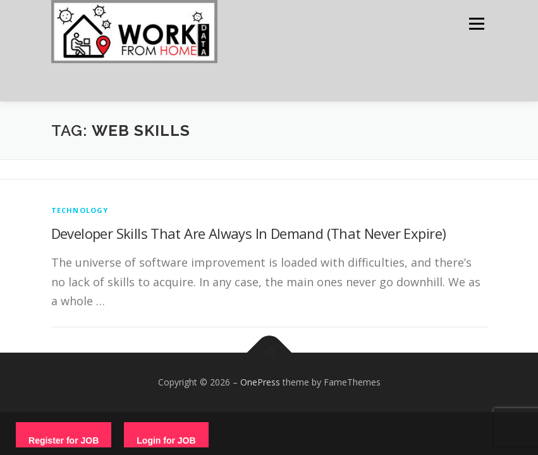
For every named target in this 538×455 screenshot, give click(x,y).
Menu (476, 23)
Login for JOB (166, 440)
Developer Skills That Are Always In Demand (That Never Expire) (248, 233)
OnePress (260, 382)
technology (80, 210)
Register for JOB (63, 440)
